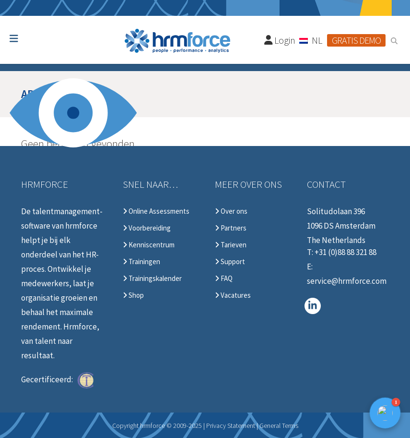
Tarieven (230, 245)
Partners (230, 228)
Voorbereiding (147, 228)
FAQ (224, 278)
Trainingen (141, 261)
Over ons (231, 211)
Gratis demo (356, 40)
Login (280, 40)
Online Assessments (156, 211)
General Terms (278, 425)
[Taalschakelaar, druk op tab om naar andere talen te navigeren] (311, 40)
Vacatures (233, 295)
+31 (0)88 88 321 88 (345, 252)
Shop (133, 295)
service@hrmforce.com (347, 281)
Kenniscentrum (149, 245)
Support (230, 261)
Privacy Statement (230, 425)
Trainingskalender (152, 278)
